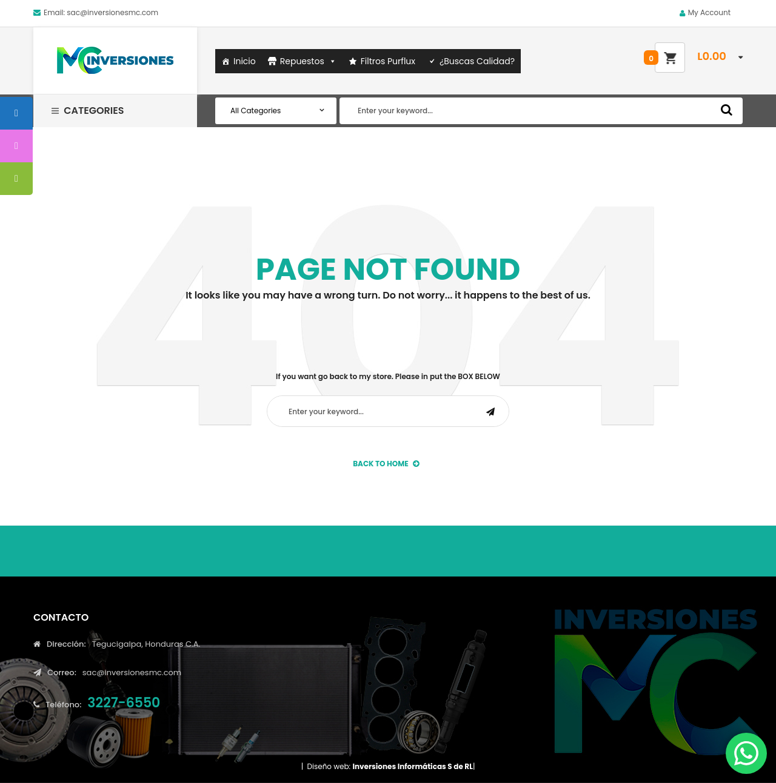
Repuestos (308, 61)
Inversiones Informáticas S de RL (412, 766)
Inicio (244, 61)
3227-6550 (123, 702)
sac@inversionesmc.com (112, 12)
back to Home (386, 463)
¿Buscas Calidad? (477, 61)
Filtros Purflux (388, 61)
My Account (709, 12)
